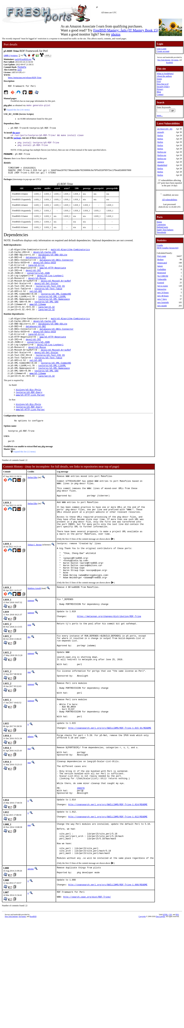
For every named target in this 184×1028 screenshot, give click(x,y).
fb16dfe (21, 67)
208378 (80, 857)
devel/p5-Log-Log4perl (50, 284)
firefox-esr (161, 152)
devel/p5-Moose (37, 287)
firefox (160, 135)
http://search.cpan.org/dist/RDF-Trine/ (87, 979)
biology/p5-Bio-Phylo (28, 411)
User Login (161, 48)
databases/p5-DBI (36, 263)
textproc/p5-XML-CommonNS (56, 304)
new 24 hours (163, 292)
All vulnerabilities (169, 199)
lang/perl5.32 (46, 319)
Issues (159, 79)
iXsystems (174, 60)
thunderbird (162, 165)
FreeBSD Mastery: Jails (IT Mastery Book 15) (125, 30)
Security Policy (163, 86)
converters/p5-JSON (38, 281)
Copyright (142, 999)
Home (159, 222)
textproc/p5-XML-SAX (46, 313)
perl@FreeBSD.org (23, 59)
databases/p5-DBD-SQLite (52, 260)
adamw (31, 797)
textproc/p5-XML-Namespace (54, 310)
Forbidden (161, 269)
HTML (165, 997)
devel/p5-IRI (33, 278)
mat (29, 724)
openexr (160, 162)
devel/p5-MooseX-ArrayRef (56, 290)
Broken (160, 259)
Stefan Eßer (32, 502)
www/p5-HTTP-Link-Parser (30, 417)
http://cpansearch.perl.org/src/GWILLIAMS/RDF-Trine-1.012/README (108, 889)
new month (162, 306)
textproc (14, 55)
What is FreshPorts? (165, 73)
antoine (31, 948)
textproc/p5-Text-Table (48, 299)
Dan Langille (160, 999)
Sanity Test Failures (165, 230)
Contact (160, 94)
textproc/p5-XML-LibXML (52, 307)
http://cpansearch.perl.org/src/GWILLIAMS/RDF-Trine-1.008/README (108, 966)
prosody (160, 132)
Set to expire (162, 286)
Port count (161, 256)
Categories (161, 224)
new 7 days (162, 299)
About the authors (164, 76)
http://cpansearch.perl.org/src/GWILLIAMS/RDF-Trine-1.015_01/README (109, 789)
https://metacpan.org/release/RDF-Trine (24, 78)
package (17, 140)
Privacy (160, 89)
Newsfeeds (161, 232)
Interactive (161, 289)
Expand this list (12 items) (24, 476)
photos (115, 34)
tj (28, 784)
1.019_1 (7, 55)
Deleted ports (162, 227)
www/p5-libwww (38, 316)
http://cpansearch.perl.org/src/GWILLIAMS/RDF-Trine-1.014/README (108, 876)
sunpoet (31, 645)
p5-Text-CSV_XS (164, 129)
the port (16, 134)
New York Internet (163, 60)
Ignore (160, 266)
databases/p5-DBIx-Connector (56, 266)
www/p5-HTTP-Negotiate (53, 275)
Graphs (160, 245)
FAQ (159, 81)
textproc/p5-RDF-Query (29, 414)
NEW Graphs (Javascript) (167, 248)
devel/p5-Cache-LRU (44, 257)
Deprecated (162, 263)
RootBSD (169, 62)
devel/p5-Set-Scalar (46, 293)
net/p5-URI (36, 302)
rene (29, 671)
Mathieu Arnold (34, 633)
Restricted (161, 272)
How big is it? (163, 84)
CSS (170, 997)
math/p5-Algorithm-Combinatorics (70, 254)
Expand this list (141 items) (18, 111)
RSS (177, 997)
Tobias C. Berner (35, 581)
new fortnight (163, 302)
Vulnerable (162, 279)
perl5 (19, 70)
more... (160, 115)
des (29, 683)
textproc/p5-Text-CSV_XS (50, 296)
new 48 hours (163, 296)
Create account (163, 51)
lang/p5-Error (36, 272)
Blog (159, 92)
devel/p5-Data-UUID (44, 269)
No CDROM (162, 276)
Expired (160, 282)
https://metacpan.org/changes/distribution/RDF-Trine (109, 663)
